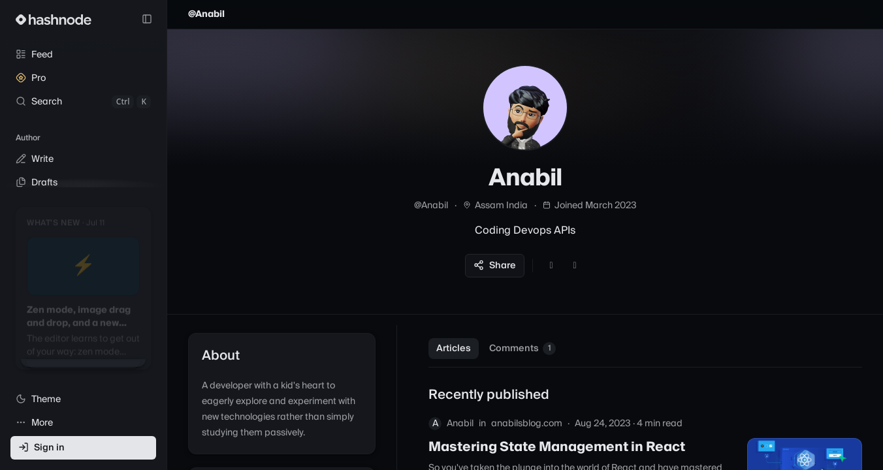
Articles (453, 348)
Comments (522, 348)
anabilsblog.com (526, 423)
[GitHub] (551, 265)
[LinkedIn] (574, 265)
